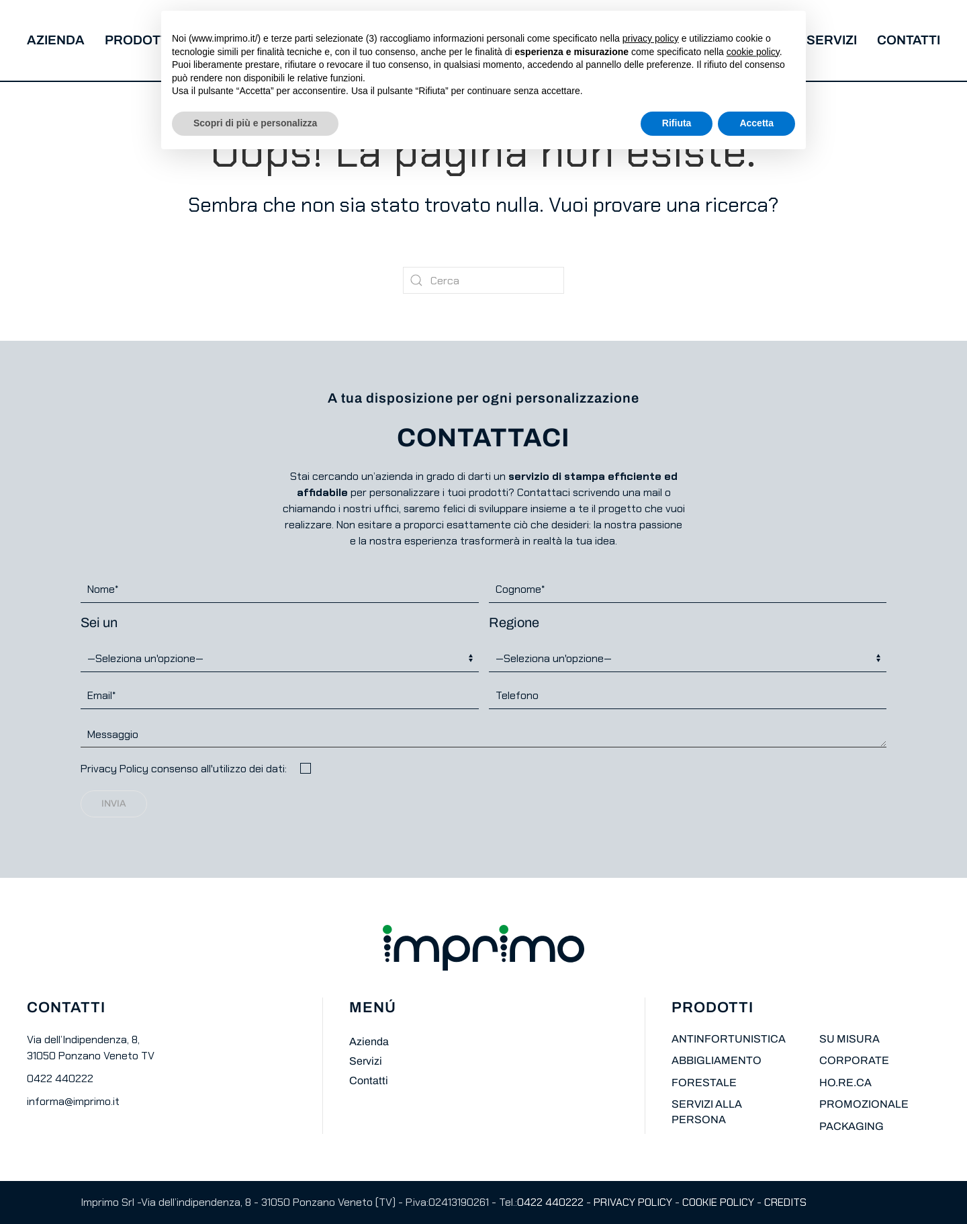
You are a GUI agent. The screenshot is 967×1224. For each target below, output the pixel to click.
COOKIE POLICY (718, 1202)
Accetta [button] (756, 123)
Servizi (832, 40)
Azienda (56, 40)
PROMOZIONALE (864, 1104)
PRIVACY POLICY (633, 1202)
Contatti (908, 40)
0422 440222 (60, 1078)
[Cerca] (483, 280)
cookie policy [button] (753, 51)
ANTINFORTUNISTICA (729, 1039)
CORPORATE (854, 1060)
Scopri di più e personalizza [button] (255, 123)
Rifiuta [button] (677, 123)
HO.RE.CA (845, 1082)
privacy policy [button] (651, 38)
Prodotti (138, 40)
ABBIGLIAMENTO (717, 1060)
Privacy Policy (114, 769)
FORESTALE (704, 1082)
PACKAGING (851, 1126)
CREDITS (785, 1202)
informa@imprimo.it (73, 1101)
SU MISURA (849, 1039)
